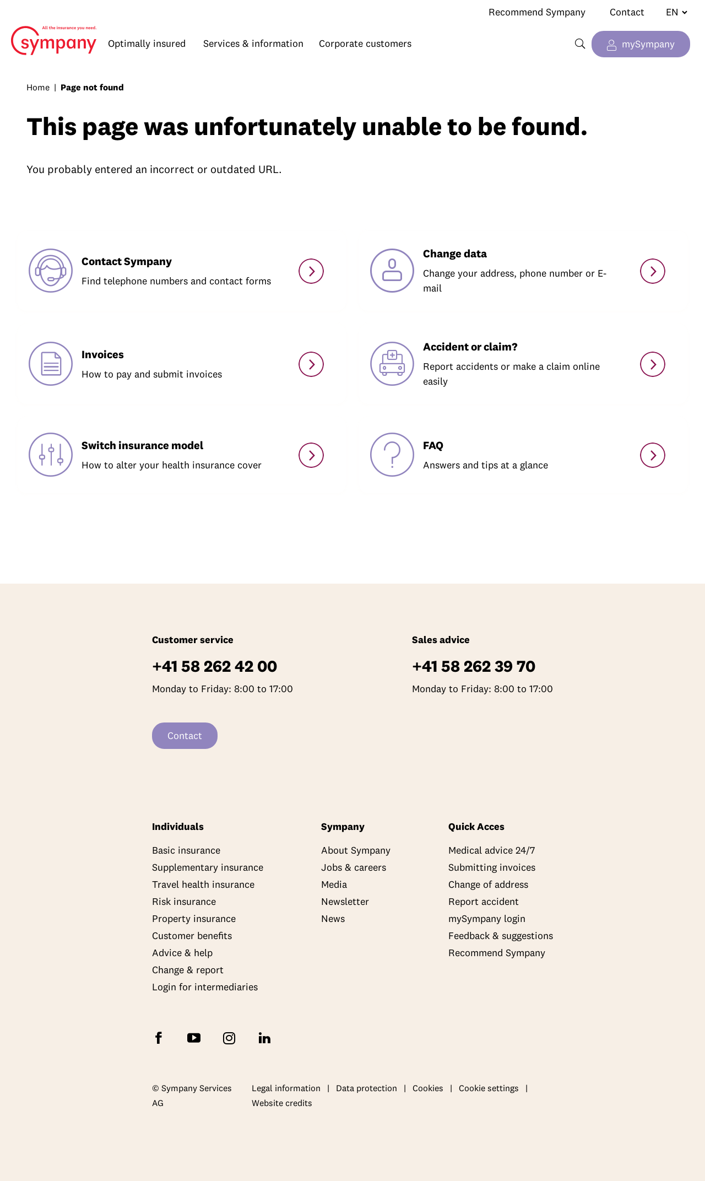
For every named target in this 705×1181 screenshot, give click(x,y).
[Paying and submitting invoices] (311, 364)
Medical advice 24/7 (491, 850)
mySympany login (486, 918)
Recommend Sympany (537, 12)
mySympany (648, 43)
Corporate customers (365, 43)
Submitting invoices (491, 867)
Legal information (286, 1087)
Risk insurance (184, 901)
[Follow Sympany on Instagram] (231, 1036)
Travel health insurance (203, 884)
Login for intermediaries (205, 986)
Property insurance (194, 918)
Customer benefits (192, 935)
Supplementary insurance (207, 867)
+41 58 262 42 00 (214, 666)
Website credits (282, 1102)
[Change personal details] (652, 271)
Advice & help (182, 952)
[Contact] (311, 271)
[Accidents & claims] (652, 364)
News (333, 918)
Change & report (188, 969)
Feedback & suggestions (500, 935)
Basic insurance (186, 850)
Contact (627, 12)
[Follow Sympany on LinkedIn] (266, 1036)
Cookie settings (489, 1087)
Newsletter (345, 901)
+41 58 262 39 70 (473, 666)
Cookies (428, 1087)
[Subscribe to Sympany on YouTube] (196, 1036)
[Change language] (672, 12)
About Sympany (356, 850)
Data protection (366, 1087)
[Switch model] (311, 455)
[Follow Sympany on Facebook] (160, 1036)
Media (334, 884)
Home (48, 32)
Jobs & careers (353, 867)
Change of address (488, 884)
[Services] (652, 455)
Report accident (483, 901)
